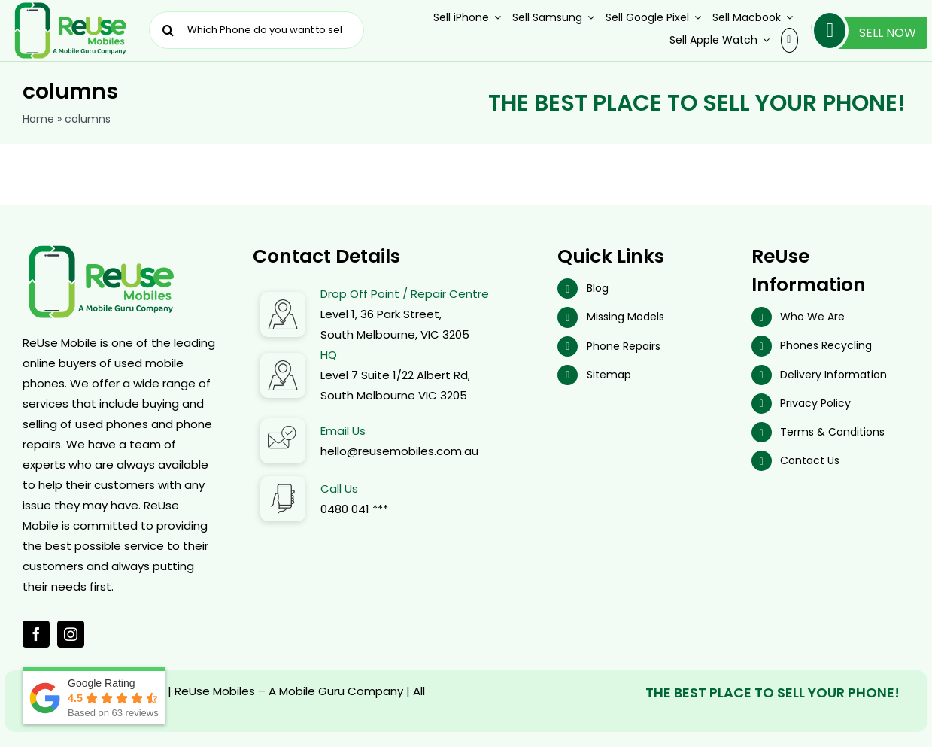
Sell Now (863, 33)
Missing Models (625, 316)
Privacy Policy (815, 403)
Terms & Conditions (832, 431)
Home (38, 118)
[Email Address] (282, 424)
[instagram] (70, 634)
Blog (598, 288)
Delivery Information (833, 374)
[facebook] (36, 634)
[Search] (168, 30)
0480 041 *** (354, 509)
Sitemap (609, 374)
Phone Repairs (623, 346)
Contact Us (809, 460)
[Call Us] (282, 482)
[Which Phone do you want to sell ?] (256, 30)
